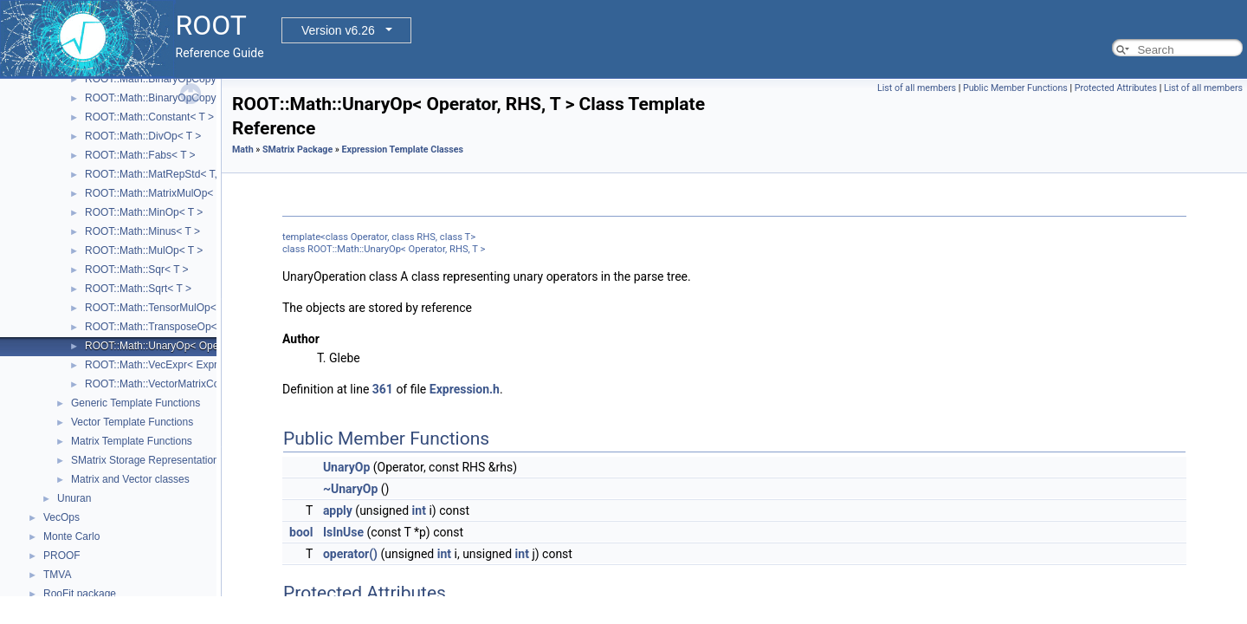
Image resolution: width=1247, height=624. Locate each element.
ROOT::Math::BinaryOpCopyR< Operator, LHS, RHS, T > (216, 98)
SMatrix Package (297, 149)
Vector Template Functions (132, 422)
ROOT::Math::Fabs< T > (140, 155)
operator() (350, 554)
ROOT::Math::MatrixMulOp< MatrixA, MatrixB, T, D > (205, 193)
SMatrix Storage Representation (145, 460)
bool (301, 532)
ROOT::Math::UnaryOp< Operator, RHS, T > (186, 346)
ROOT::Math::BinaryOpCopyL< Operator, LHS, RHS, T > (215, 79)
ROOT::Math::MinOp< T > (144, 212)
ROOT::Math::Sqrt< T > (138, 289)
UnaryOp (346, 467)
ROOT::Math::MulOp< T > (144, 250)
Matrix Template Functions (131, 441)
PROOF (62, 555)
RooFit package (79, 594)
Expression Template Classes (402, 149)
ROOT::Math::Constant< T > (149, 117)
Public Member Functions (1015, 88)
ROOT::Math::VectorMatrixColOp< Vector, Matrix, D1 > (210, 384)
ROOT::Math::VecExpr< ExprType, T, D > (179, 365)
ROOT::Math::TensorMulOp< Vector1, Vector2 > (194, 308)
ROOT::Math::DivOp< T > (143, 136)
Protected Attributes (1116, 88)
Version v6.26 (338, 30)
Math (243, 149)
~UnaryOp (350, 489)
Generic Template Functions (135, 403)
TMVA (57, 575)
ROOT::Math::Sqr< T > (137, 269)
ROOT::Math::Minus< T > (142, 231)
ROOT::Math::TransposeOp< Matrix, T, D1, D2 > (195, 327)
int (419, 510)
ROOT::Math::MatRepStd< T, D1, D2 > (173, 174)
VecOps (61, 517)
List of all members (916, 88)
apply (337, 510)
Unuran (74, 498)
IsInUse (343, 532)
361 (382, 389)
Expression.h (465, 389)
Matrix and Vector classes (130, 479)
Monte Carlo (71, 536)
